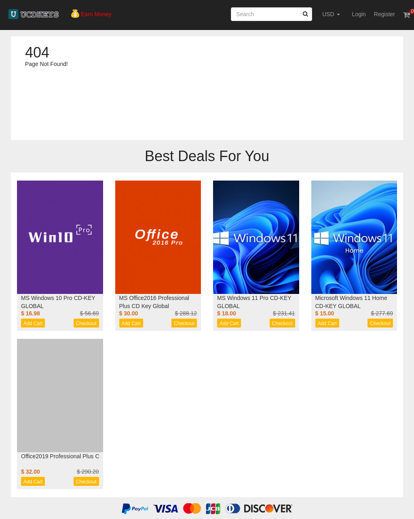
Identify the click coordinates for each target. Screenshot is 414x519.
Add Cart (32, 323)
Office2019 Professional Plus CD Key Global (77, 456)
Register (384, 14)
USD (331, 14)
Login (359, 14)
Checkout (86, 323)
